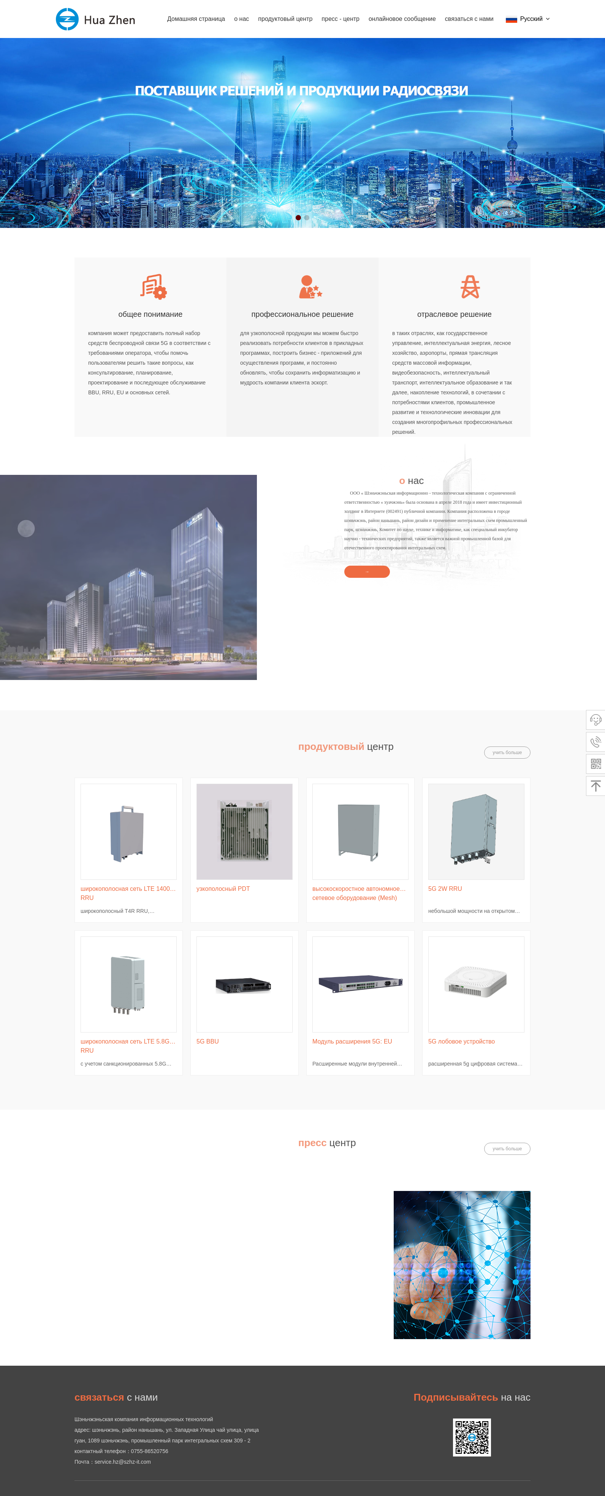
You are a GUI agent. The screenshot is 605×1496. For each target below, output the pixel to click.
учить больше (507, 752)
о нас (241, 19)
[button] (298, 217)
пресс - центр (341, 19)
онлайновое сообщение (402, 19)
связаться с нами (469, 19)
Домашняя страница (196, 19)
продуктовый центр (285, 19)
